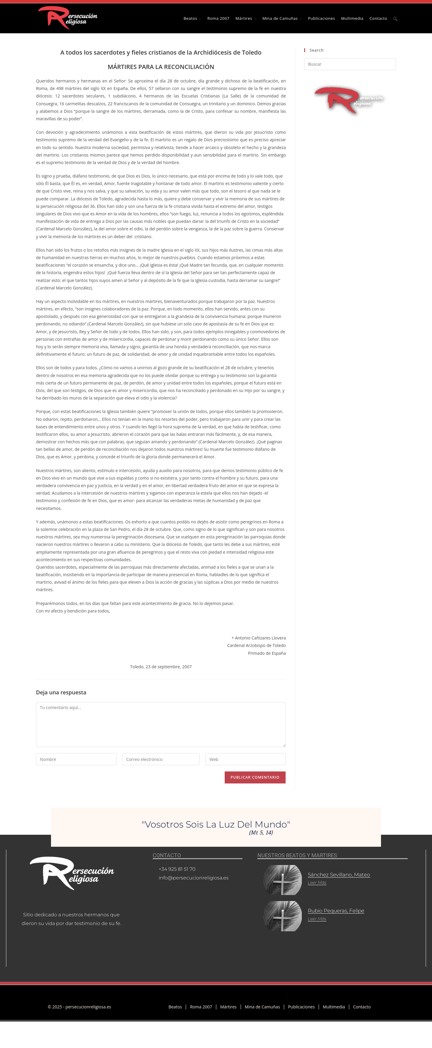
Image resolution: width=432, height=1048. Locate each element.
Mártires (228, 1007)
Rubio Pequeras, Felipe (332, 905)
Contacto (362, 1007)
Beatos (175, 1007)
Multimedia (334, 1007)
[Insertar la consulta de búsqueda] (350, 64)
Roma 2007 (201, 1007)
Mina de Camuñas (262, 1007)
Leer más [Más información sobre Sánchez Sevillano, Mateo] (310, 882)
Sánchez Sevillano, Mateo (335, 874)
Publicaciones (301, 1007)
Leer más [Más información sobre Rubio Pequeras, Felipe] (310, 913)
